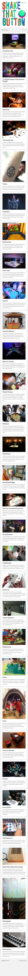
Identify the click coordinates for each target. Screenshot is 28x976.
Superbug (5, 109)
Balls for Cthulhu (8, 361)
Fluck (4, 721)
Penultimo (6, 212)
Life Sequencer (7, 838)
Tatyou (4, 184)
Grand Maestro (7, 534)
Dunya (4, 677)
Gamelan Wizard (8, 331)
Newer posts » (5, 960)
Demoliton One (7, 51)
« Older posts (22, 960)
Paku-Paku (6, 270)
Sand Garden (6, 242)
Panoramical (6, 949)
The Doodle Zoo (8, 140)
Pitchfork (5, 424)
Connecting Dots (8, 618)
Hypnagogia (6, 921)
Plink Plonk (6, 454)
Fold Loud (5, 590)
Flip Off (5, 301)
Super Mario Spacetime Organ (12, 867)
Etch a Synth (6, 807)
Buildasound (6, 647)
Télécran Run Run (8, 750)
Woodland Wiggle (8, 482)
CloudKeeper (7, 563)
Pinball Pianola (7, 392)
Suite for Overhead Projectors (12, 508)
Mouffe (5, 779)
